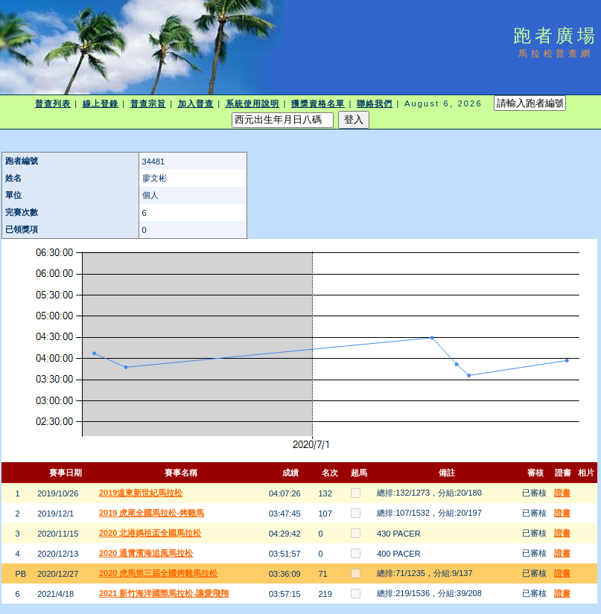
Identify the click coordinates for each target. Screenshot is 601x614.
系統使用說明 (253, 103)
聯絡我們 (374, 103)
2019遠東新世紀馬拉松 (140, 492)
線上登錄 (100, 103)
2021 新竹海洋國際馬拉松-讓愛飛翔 (164, 593)
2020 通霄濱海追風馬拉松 (146, 553)
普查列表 (53, 103)
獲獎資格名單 (318, 103)
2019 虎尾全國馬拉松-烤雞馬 (151, 512)
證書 (562, 492)
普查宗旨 (148, 103)
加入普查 (196, 103)
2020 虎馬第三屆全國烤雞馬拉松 (158, 573)
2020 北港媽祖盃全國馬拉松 (150, 532)
